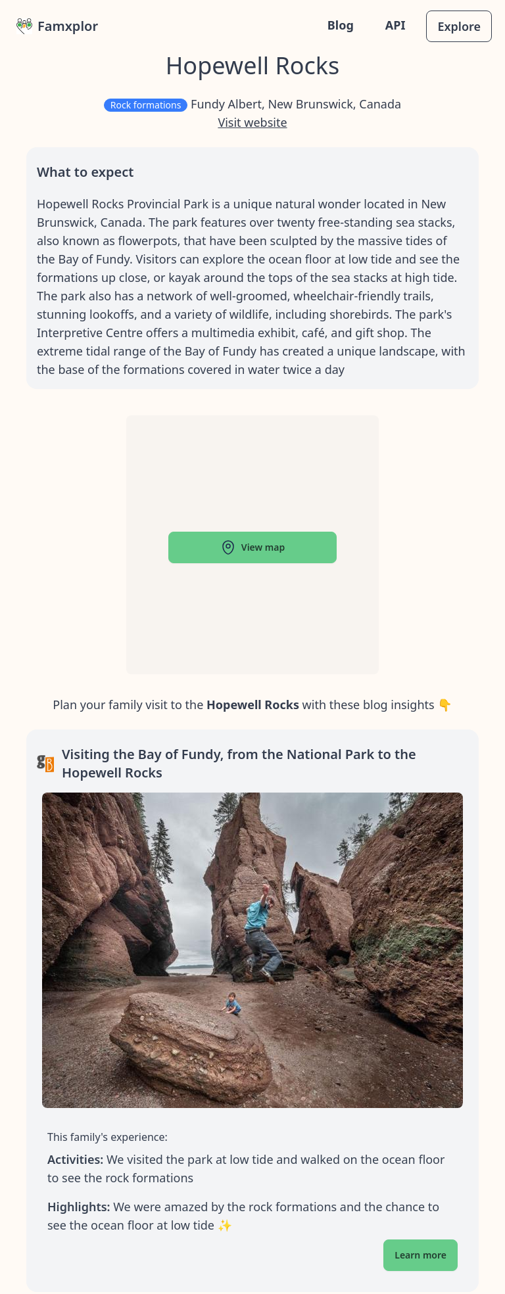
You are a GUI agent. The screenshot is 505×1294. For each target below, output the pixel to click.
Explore (459, 26)
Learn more (420, 1255)
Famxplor (57, 26)
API (395, 25)
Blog (340, 25)
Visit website (252, 122)
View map (252, 547)
